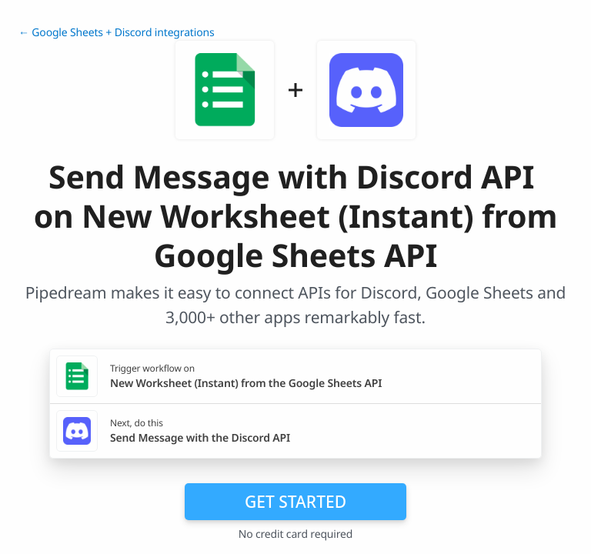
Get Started (295, 501)
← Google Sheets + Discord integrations (116, 32)
